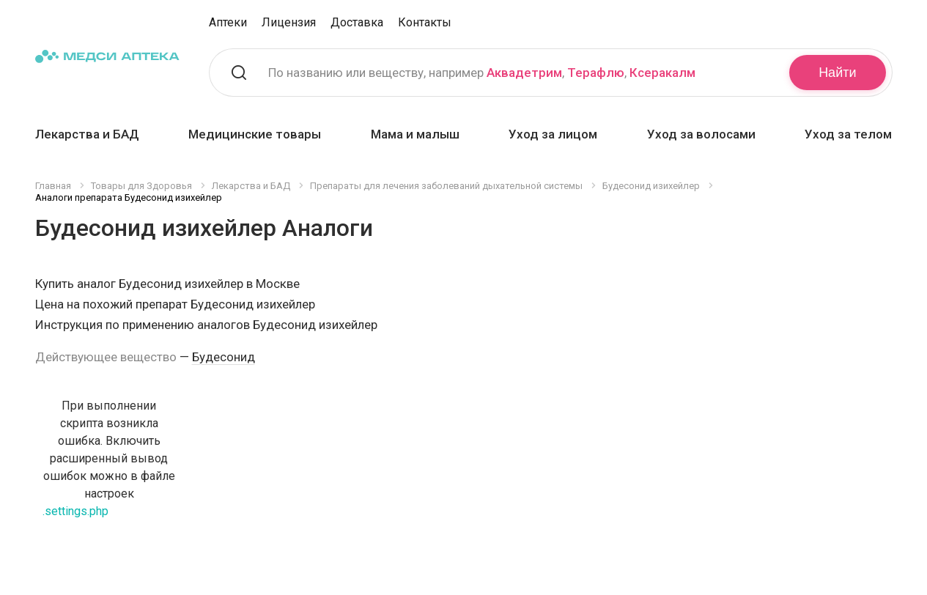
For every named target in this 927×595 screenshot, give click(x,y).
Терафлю (595, 72)
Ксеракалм (662, 72)
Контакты (424, 22)
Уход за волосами (701, 134)
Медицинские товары (254, 134)
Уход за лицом (553, 134)
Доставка (356, 22)
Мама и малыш (415, 134)
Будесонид (223, 357)
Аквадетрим (524, 72)
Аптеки (228, 22)
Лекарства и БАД (87, 134)
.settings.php (75, 511)
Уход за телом (848, 134)
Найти (837, 72)
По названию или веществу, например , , (481, 72)
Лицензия (289, 22)
